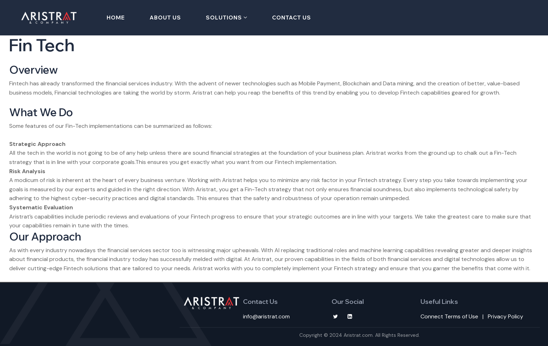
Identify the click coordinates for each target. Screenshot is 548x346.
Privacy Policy (505, 316)
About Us (165, 17)
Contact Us (291, 17)
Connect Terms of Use (449, 316)
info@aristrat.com (266, 316)
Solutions (224, 17)
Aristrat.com (358, 335)
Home (116, 17)
